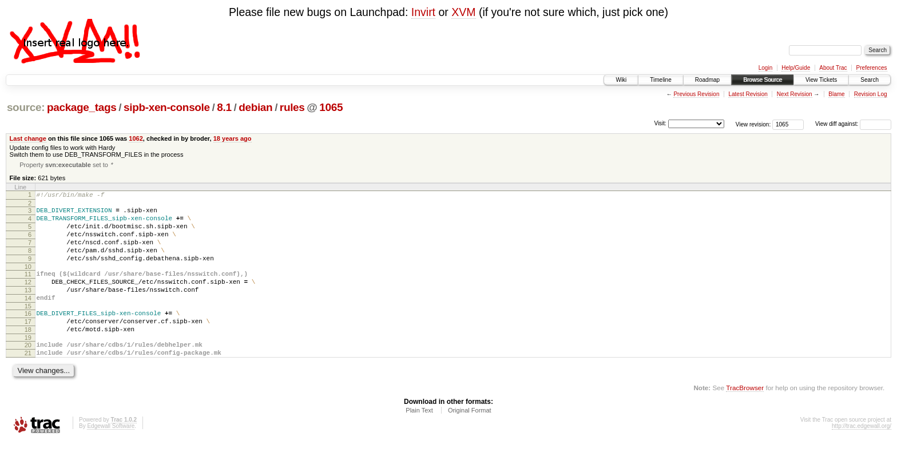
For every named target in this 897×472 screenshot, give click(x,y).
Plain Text (419, 440)
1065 (331, 107)
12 (28, 298)
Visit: (660, 123)
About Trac (833, 68)
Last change (28, 138)
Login (765, 68)
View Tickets (821, 80)
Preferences (871, 68)
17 (28, 345)
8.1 (224, 107)
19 (28, 364)
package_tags (82, 107)
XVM (463, 12)
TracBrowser (745, 418)
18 (28, 354)
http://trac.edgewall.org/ (861, 456)
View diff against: (853, 124)
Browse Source (762, 80)
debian (255, 107)
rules (292, 107)
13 (28, 308)
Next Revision (794, 94)
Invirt (423, 12)
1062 (136, 138)
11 (28, 288)
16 (28, 335)
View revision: (753, 124)
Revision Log (870, 94)
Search (869, 80)
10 (28, 281)
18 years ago (232, 138)
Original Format (469, 440)
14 (28, 318)
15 (28, 327)
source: (26, 107)
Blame (836, 94)
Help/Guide (795, 68)
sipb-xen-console (167, 107)
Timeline (660, 80)
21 (28, 381)
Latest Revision (747, 94)
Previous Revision (696, 94)
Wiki (621, 80)
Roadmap (707, 80)
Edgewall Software (110, 456)
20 (28, 371)
